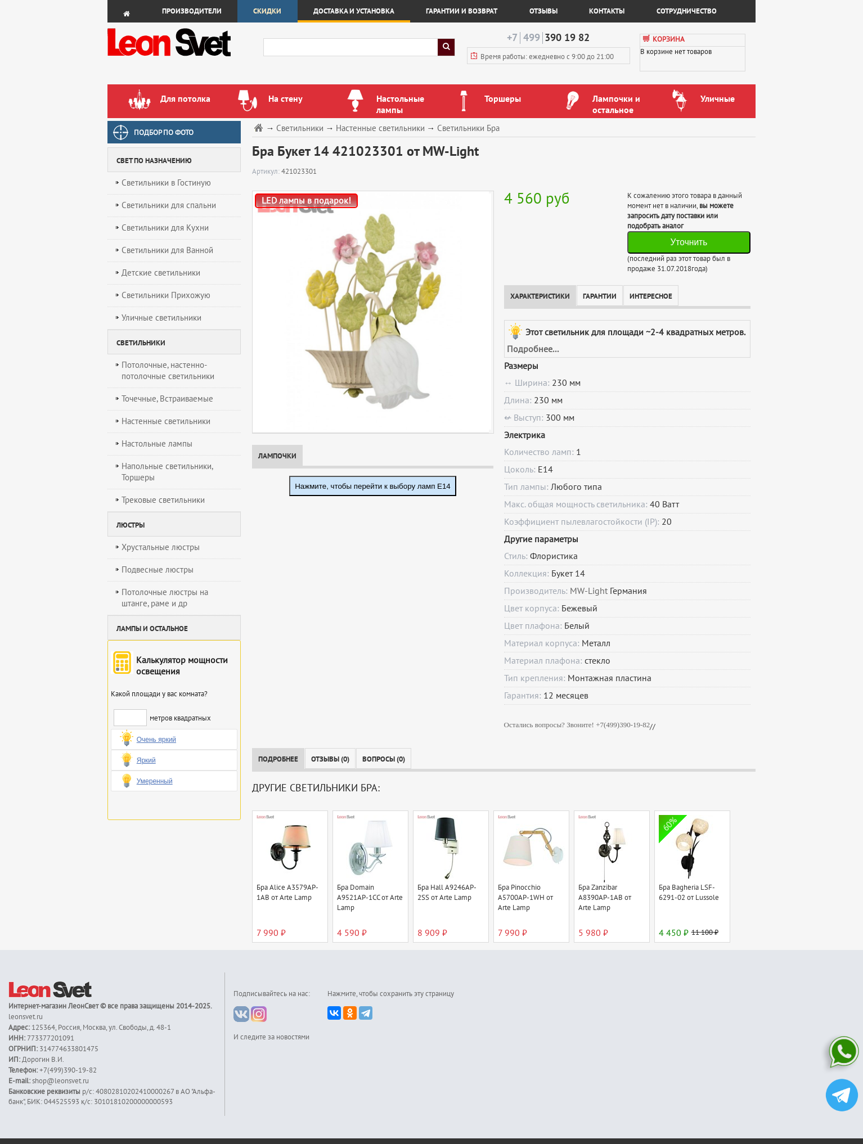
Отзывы (543, 11)
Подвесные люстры (158, 570)
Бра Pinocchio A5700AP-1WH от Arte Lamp (525, 897)
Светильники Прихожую (166, 295)
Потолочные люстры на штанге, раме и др (165, 598)
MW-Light (589, 591)
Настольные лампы (157, 444)
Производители (192, 11)
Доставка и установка (353, 11)
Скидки (267, 11)
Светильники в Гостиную (166, 183)
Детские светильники (161, 273)
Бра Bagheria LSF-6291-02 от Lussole (689, 892)
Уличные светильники (161, 318)
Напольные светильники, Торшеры (167, 472)
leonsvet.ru (25, 1016)
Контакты (606, 11)
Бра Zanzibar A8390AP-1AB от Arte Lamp (604, 897)
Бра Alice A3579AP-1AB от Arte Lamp (287, 892)
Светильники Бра (468, 128)
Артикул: (266, 171)
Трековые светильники (163, 500)
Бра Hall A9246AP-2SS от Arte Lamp (447, 892)
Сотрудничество (687, 11)
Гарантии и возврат (461, 11)
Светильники (299, 128)
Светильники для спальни (169, 205)
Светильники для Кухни (165, 228)
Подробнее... (533, 349)
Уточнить (688, 242)
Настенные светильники (166, 421)
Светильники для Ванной (167, 250)
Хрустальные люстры (161, 547)
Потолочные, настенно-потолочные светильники (168, 370)
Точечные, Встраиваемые (167, 399)
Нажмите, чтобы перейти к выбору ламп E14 (373, 486)
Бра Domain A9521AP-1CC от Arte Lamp (370, 897)
